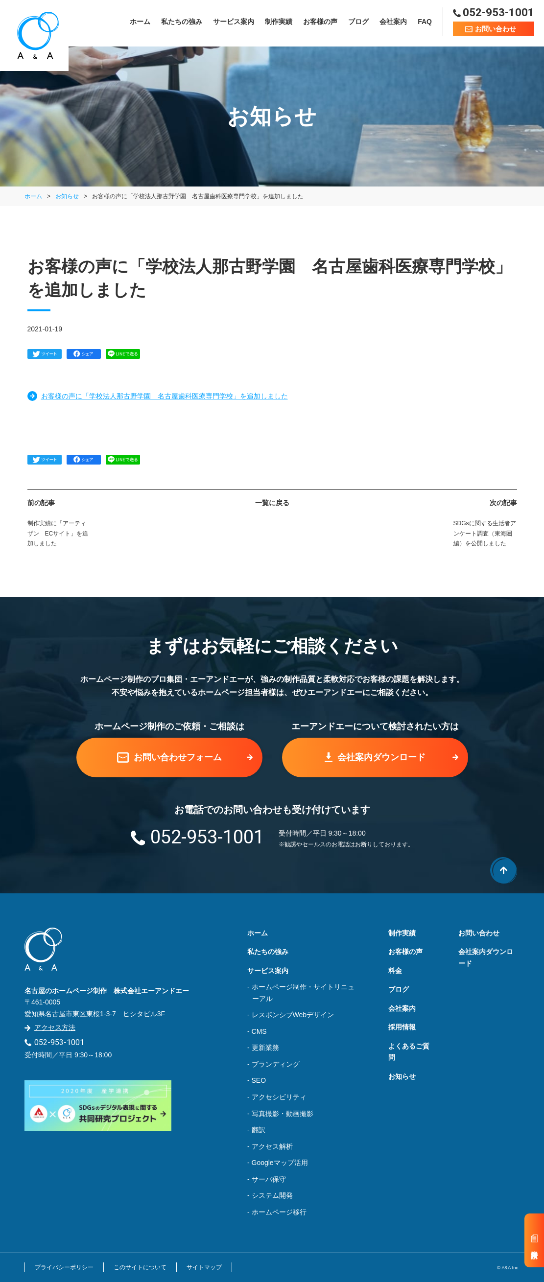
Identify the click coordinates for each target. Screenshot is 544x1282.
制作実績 (278, 23)
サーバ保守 (269, 1179)
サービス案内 (233, 23)
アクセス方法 (54, 1027)
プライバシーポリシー (64, 1267)
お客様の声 (320, 23)
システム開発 (272, 1195)
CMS (259, 1031)
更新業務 (265, 1047)
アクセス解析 (272, 1146)
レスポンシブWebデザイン (293, 1015)
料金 (395, 971)
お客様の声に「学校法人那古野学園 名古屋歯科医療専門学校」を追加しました (164, 396)
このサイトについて (140, 1267)
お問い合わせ (478, 933)
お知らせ (67, 196)
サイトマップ (204, 1267)
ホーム (140, 23)
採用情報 (402, 1027)
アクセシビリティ (279, 1097)
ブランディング (276, 1064)
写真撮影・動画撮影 (282, 1114)
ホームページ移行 (279, 1212)
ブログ (358, 23)
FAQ (425, 23)
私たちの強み (181, 23)
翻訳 (258, 1130)
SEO (259, 1080)
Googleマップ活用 (280, 1162)
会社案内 (393, 23)
